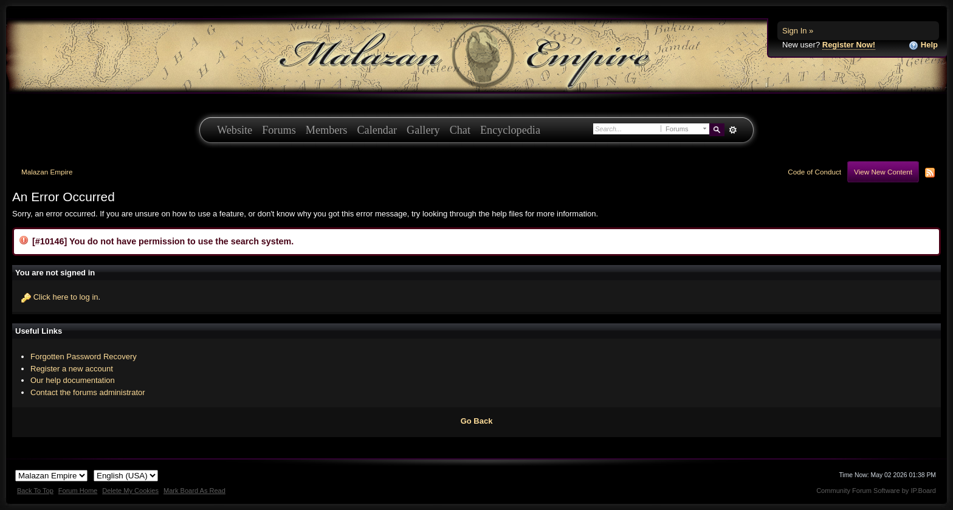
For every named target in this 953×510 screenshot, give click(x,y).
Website (234, 130)
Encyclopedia (510, 130)
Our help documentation (72, 380)
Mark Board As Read (194, 490)
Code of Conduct (814, 172)
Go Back (477, 421)
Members (327, 130)
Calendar (377, 130)
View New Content (883, 172)
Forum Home (77, 490)
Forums (279, 130)
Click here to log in (65, 297)
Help (923, 45)
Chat (460, 130)
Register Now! (848, 44)
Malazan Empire (46, 172)
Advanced (732, 130)
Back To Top (35, 490)
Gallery (423, 130)
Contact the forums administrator (87, 392)
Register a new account (71, 368)
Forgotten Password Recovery (83, 356)
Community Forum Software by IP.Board (876, 490)
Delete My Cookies (130, 490)
